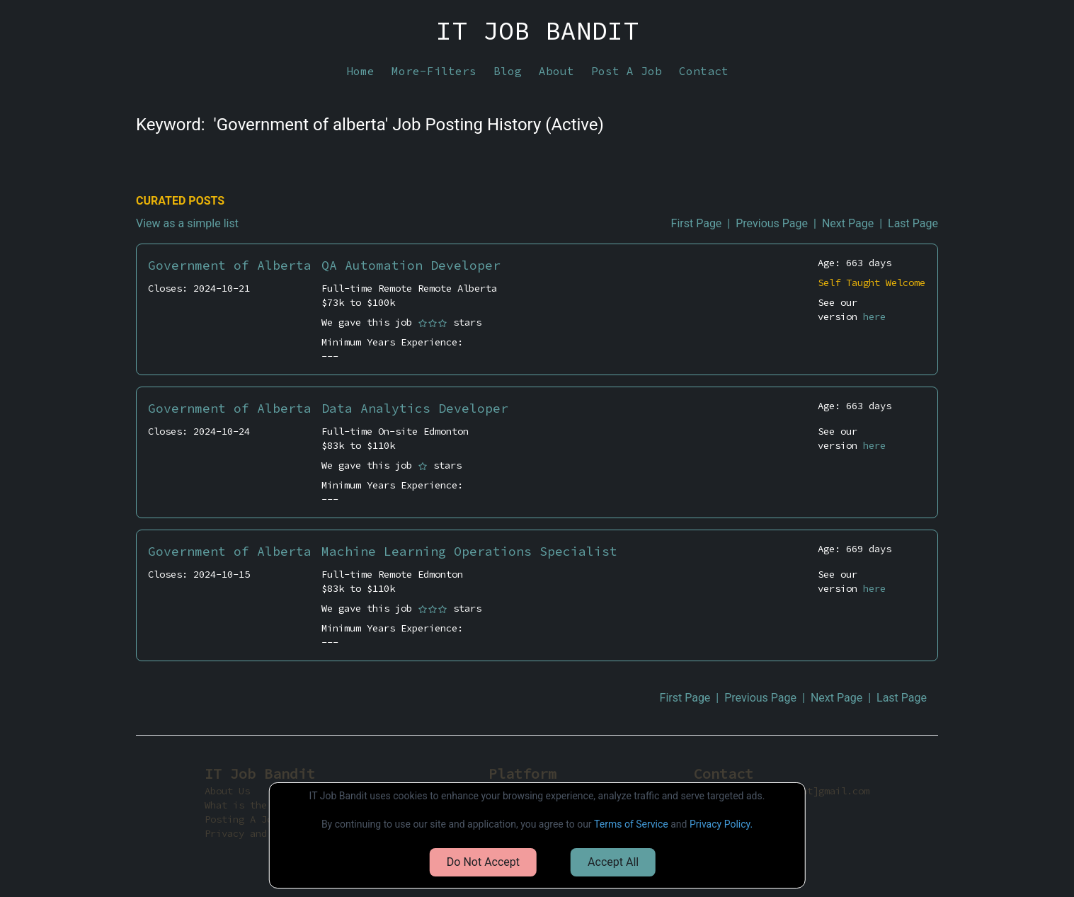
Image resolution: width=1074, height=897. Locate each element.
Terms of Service (631, 824)
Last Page (913, 223)
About (556, 71)
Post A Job (626, 71)
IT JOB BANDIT (537, 31)
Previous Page (772, 223)
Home (360, 71)
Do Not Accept (483, 862)
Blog (507, 71)
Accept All (613, 862)
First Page (696, 223)
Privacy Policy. (721, 824)
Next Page (848, 223)
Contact (704, 71)
